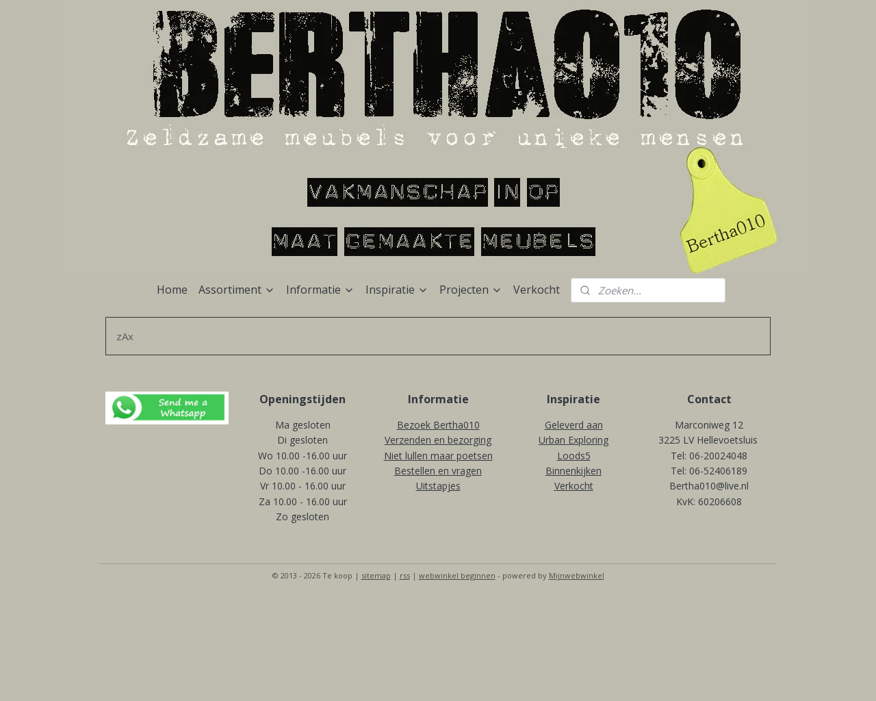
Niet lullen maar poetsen (438, 455)
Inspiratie (396, 289)
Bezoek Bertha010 (438, 424)
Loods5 (574, 455)
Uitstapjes (438, 485)
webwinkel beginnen (457, 575)
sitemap (376, 575)
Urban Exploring (573, 439)
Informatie (320, 289)
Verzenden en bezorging (438, 439)
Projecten (470, 289)
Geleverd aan (574, 424)
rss (405, 575)
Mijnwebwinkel (576, 575)
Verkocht (536, 289)
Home (172, 289)
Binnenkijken (573, 470)
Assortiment (236, 289)
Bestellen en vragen (438, 470)
